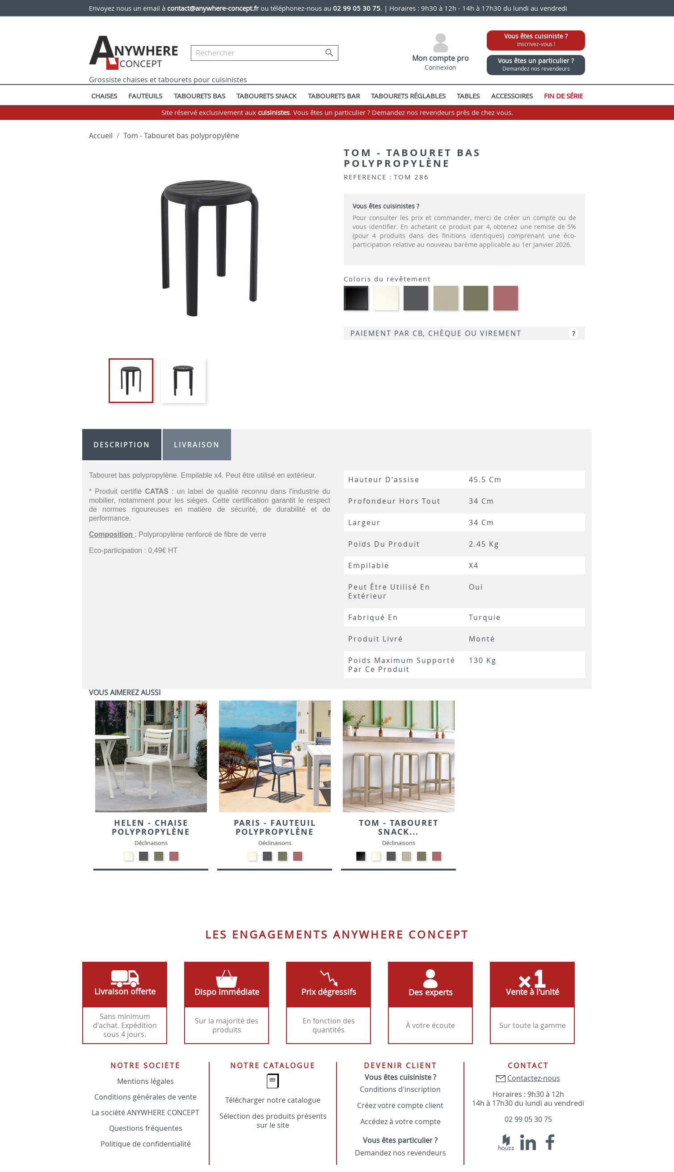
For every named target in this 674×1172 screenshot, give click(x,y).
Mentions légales (145, 1081)
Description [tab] (121, 445)
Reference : (368, 176)
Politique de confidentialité (146, 1144)
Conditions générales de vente (145, 1097)
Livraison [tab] (197, 445)
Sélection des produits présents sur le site (273, 1121)
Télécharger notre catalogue (272, 1100)
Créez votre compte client (400, 1105)
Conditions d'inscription (400, 1089)
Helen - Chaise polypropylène (151, 827)
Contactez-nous (533, 1078)
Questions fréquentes (145, 1128)
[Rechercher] (264, 53)
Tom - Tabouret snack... (398, 827)
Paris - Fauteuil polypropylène (275, 827)
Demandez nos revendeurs (400, 1152)
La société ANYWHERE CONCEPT (145, 1112)
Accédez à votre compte (400, 1121)
